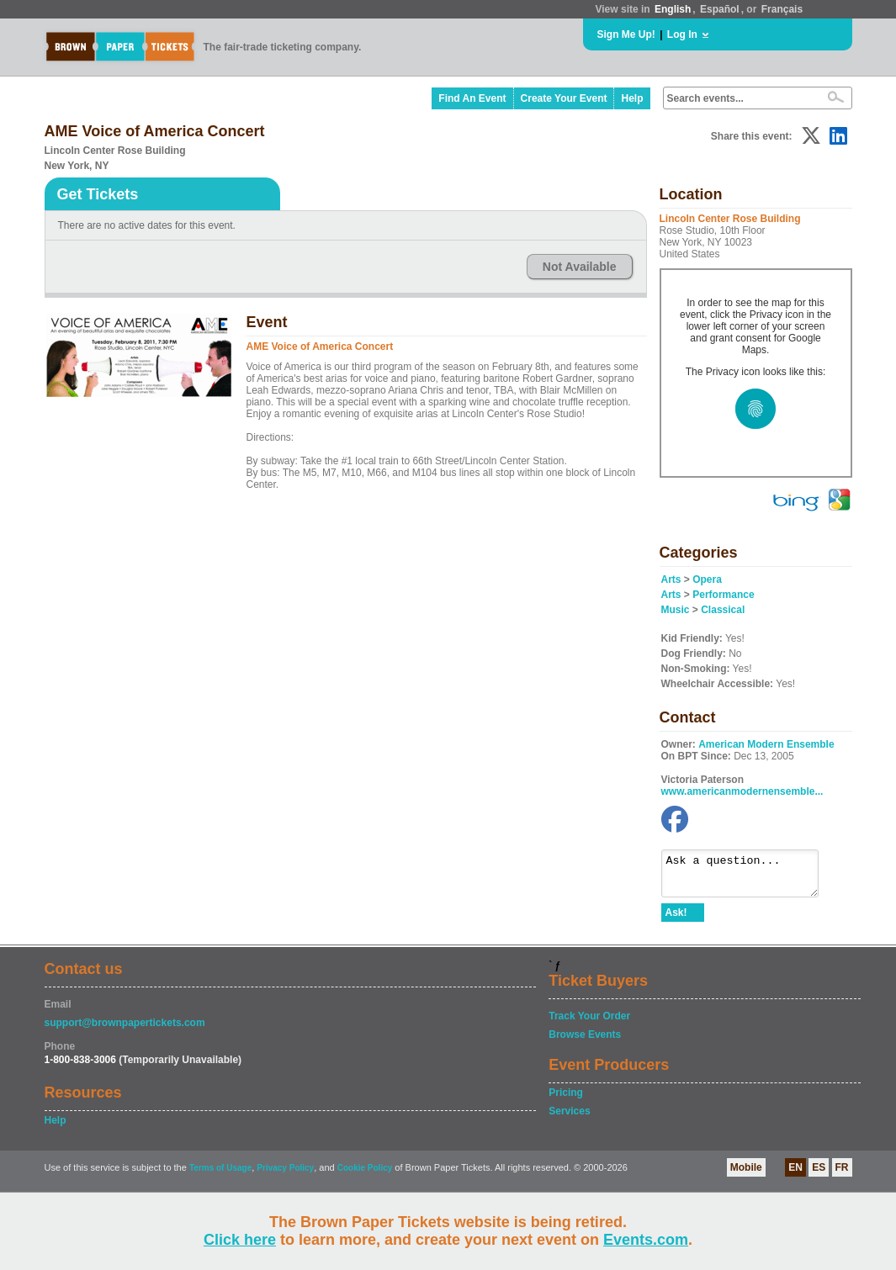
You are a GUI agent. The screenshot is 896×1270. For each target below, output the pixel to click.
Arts (671, 579)
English (673, 9)
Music (675, 610)
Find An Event (472, 98)
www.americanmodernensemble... (742, 791)
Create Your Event (564, 98)
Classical (723, 610)
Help (632, 98)
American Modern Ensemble (766, 744)
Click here (240, 1239)
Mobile (746, 1175)
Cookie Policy (365, 1175)
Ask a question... (748, 877)
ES (818, 1175)
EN (795, 1175)
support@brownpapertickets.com (125, 1030)
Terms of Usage (220, 1175)
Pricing (566, 1100)
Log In (682, 34)
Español (720, 9)
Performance (723, 595)
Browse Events (585, 1042)
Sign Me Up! (626, 34)
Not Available (580, 266)
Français (782, 9)
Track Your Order (589, 1023)
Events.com (645, 1239)
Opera (707, 579)
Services (569, 1118)
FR (842, 1175)
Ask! (676, 920)
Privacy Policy (285, 1175)
